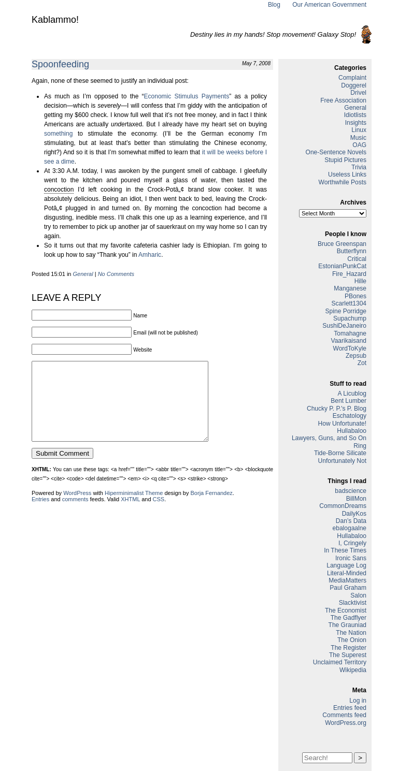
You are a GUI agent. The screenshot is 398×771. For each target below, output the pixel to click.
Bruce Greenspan (342, 244)
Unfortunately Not (342, 460)
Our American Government (329, 4)
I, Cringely (352, 543)
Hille (360, 281)
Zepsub (356, 355)
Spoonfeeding (60, 64)
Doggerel (353, 85)
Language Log (346, 565)
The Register (348, 647)
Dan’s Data (351, 521)
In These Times (345, 550)
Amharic (149, 254)
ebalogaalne (349, 528)
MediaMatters (347, 580)
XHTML (130, 515)
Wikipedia (352, 670)
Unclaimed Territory (339, 662)
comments (75, 515)
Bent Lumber (348, 400)
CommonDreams (342, 506)
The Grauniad (347, 625)
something (58, 133)
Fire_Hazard (349, 274)
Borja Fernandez (212, 508)
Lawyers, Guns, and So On (329, 438)
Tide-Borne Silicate (340, 453)
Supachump (349, 318)
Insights (355, 122)
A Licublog (352, 393)
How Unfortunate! (342, 423)
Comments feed (344, 715)
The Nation (351, 632)
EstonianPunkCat (342, 266)
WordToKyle (349, 348)
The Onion (351, 640)
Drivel (358, 92)
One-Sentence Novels (336, 152)
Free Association (343, 100)
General (83, 274)
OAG (359, 145)
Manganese (350, 288)
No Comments (116, 274)
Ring (359, 445)
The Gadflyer (348, 617)
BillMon (356, 498)
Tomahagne (350, 333)
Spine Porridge (345, 311)
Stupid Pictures (345, 160)
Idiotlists (355, 115)
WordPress (77, 508)
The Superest (347, 655)
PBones (355, 296)
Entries (40, 515)
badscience (350, 490)
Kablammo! (55, 19)
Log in (357, 700)
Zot (362, 363)
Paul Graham (348, 587)
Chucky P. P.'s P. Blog (336, 408)
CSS (159, 515)
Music (358, 137)
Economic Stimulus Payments (187, 96)
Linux (358, 130)
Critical (356, 259)
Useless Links (347, 174)
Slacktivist (352, 602)
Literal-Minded (346, 573)
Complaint (352, 77)
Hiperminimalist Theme (134, 508)
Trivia (358, 167)
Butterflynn (351, 251)
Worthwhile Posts (342, 182)
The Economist (345, 610)
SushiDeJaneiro (344, 325)
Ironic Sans (350, 558)
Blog (274, 4)
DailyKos (354, 513)
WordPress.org (345, 722)
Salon (358, 595)
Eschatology (349, 415)
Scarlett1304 (349, 303)
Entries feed (349, 707)
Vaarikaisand (348, 340)
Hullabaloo (351, 430)
